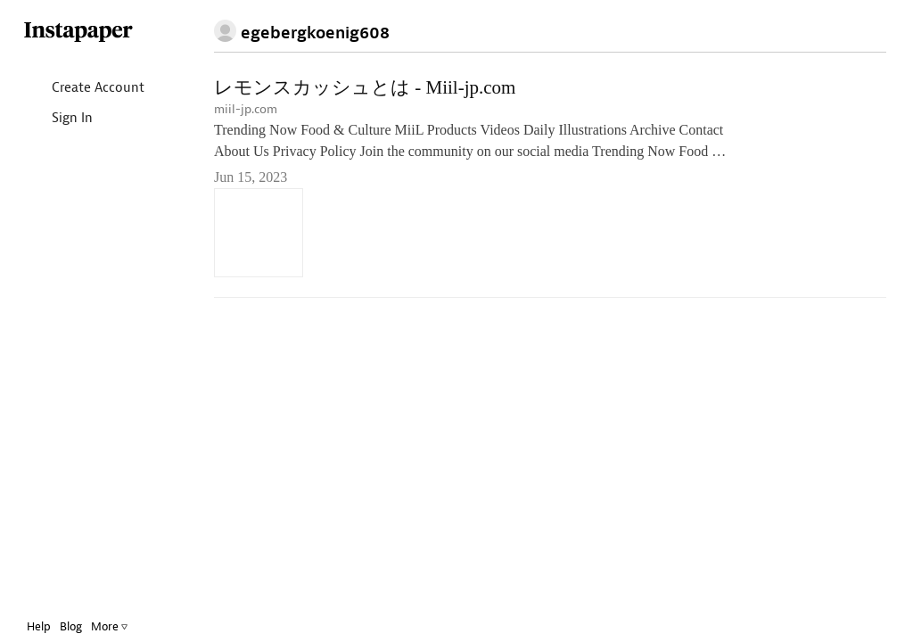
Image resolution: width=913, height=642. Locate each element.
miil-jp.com (245, 109)
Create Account (83, 88)
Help (39, 626)
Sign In (57, 119)
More (109, 626)
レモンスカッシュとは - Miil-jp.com (364, 87)
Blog (71, 626)
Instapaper (78, 33)
